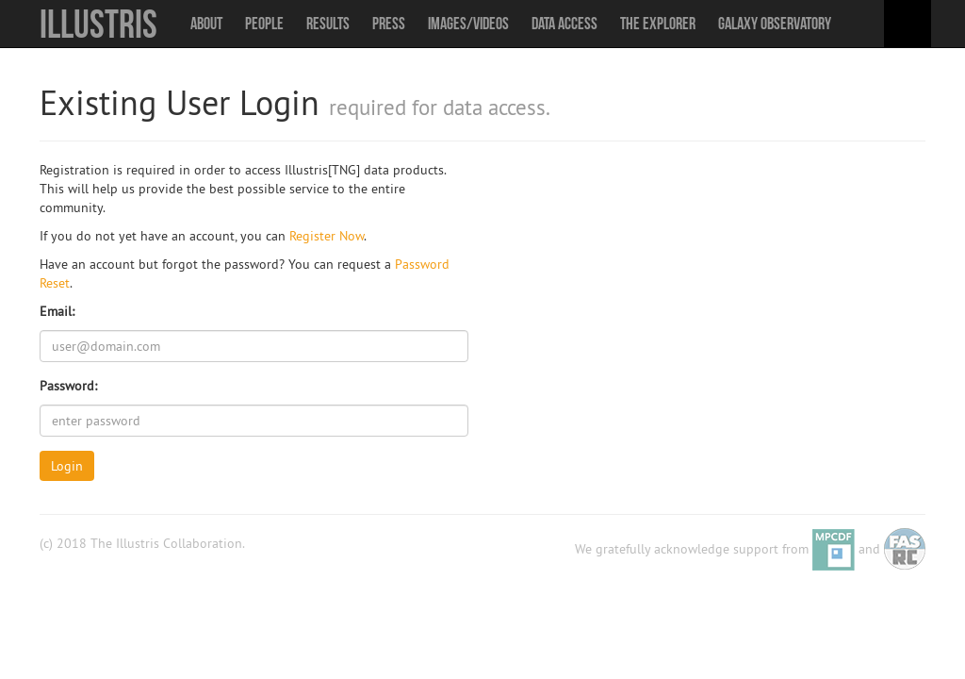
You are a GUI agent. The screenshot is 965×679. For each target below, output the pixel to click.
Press (388, 23)
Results (328, 23)
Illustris (98, 23)
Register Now (326, 235)
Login (67, 465)
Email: (57, 311)
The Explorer (657, 23)
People (264, 23)
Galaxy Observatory (774, 23)
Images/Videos (468, 23)
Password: (68, 385)
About (206, 23)
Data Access (564, 23)
